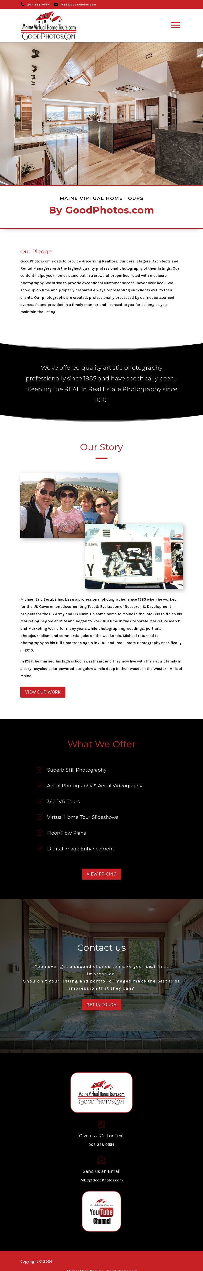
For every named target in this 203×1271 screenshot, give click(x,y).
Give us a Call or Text (101, 1135)
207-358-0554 (38, 4)
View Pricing (102, 874)
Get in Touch (101, 1004)
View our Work (43, 692)
